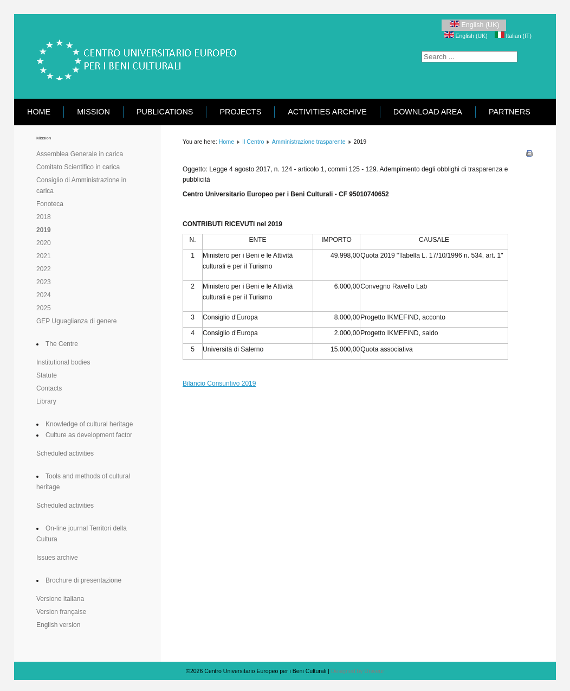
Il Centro (253, 141)
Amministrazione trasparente (309, 141)
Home (38, 111)
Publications (165, 111)
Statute (46, 375)
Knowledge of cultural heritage (89, 424)
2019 (43, 230)
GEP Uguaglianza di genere (76, 321)
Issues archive (57, 557)
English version (58, 625)
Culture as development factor (89, 435)
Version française (61, 612)
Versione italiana (60, 599)
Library (46, 401)
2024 (43, 295)
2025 (43, 308)
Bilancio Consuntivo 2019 (219, 383)
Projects (240, 111)
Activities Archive (327, 111)
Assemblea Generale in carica (79, 154)
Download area (427, 111)
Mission (93, 111)
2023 (43, 282)
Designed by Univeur (357, 671)
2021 (43, 256)
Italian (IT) (513, 36)
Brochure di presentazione (83, 580)
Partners (509, 111)
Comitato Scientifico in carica (78, 167)
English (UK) (474, 25)
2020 (43, 243)
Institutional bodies (63, 362)
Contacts (49, 388)
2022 (43, 269)
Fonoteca (49, 204)
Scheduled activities (65, 453)
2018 (43, 217)
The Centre (62, 344)
